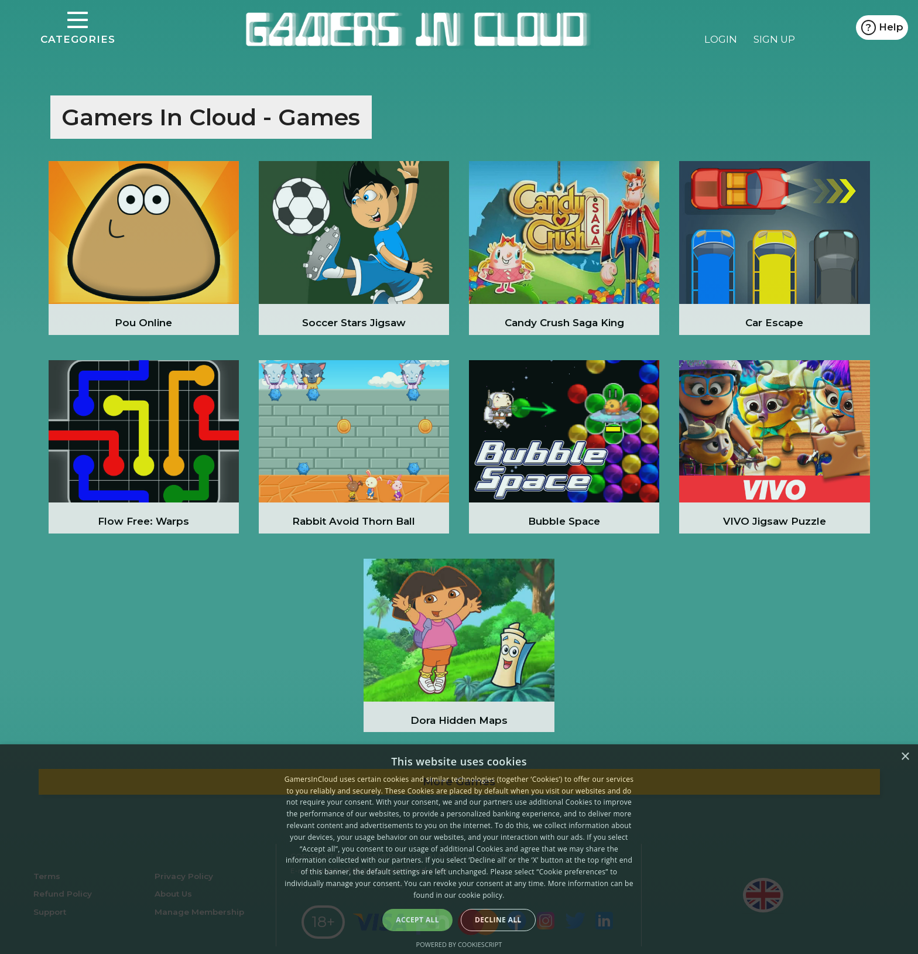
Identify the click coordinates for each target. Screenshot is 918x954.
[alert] (459, 849)
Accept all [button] (417, 920)
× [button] (904, 757)
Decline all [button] (498, 920)
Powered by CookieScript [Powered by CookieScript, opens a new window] (459, 944)
